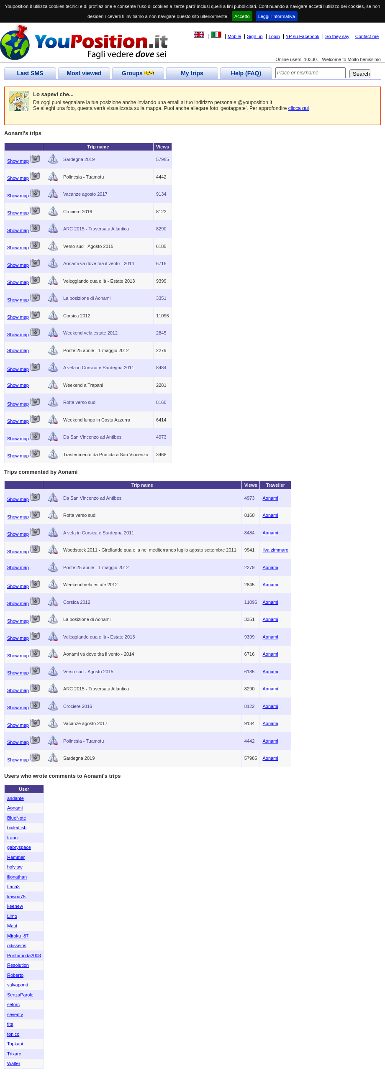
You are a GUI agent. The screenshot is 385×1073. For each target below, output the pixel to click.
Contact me (367, 36)
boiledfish (16, 827)
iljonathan (17, 876)
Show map (18, 161)
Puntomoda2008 (24, 955)
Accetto (242, 16)
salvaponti (17, 984)
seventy (15, 1014)
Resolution (18, 965)
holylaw (15, 866)
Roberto (15, 975)
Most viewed (84, 73)
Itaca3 (13, 886)
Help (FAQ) (246, 73)
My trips (192, 73)
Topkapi (15, 1043)
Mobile (234, 36)
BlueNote (16, 817)
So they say (337, 36)
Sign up (254, 36)
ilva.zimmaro (275, 549)
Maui (12, 925)
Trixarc (14, 1053)
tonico (13, 1034)
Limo (12, 916)
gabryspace (19, 847)
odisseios (16, 945)
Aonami (270, 498)
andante (15, 798)
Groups (138, 73)
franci (12, 837)
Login (274, 36)
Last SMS (30, 73)
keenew (15, 906)
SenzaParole (20, 994)
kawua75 (16, 896)
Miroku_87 (17, 935)
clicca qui (298, 108)
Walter (13, 1063)
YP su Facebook (303, 36)
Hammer (16, 857)
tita (10, 1024)
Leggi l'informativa (276, 16)
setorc (13, 1004)
